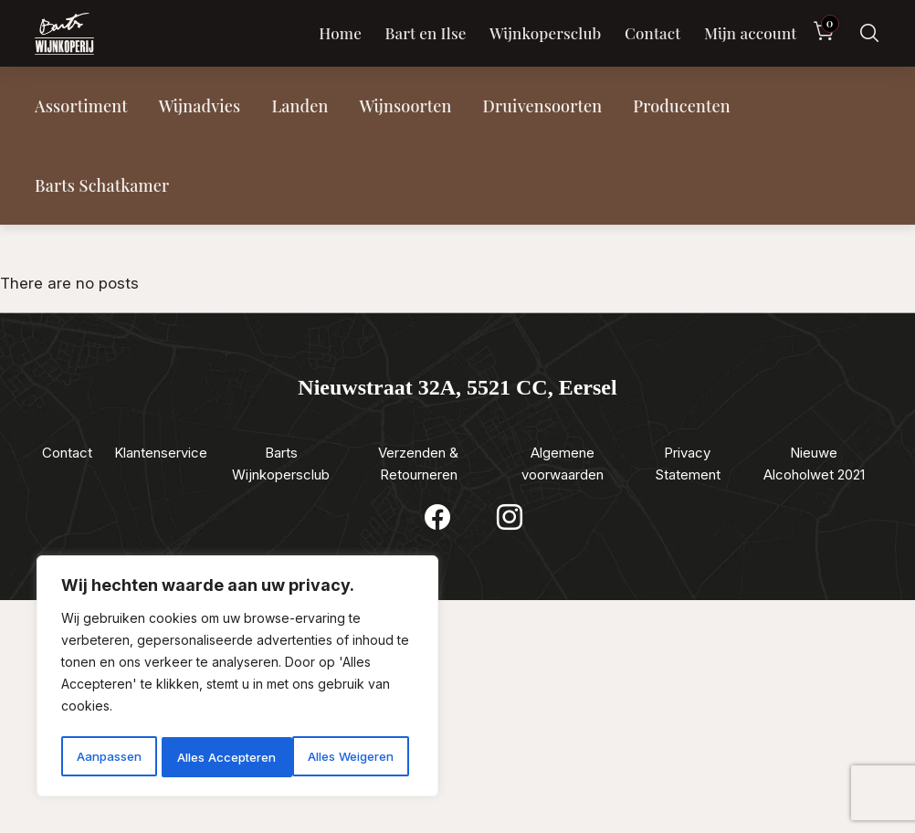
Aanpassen (107, 756)
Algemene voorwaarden (562, 463)
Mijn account (750, 33)
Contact (652, 33)
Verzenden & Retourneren (418, 463)
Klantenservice (160, 452)
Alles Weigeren (220, 756)
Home (340, 33)
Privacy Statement (687, 463)
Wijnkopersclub (545, 33)
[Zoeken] (869, 33)
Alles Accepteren (350, 756)
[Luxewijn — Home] (64, 34)
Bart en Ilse (425, 33)
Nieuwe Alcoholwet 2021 (814, 463)
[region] (237, 678)
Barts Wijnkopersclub (281, 463)
